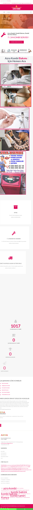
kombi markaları (23, 493)
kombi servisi (7, 471)
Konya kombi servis (12, 497)
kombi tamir (3, 495)
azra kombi (10, 488)
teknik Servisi (14, 466)
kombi (9, 491)
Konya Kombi (6, 468)
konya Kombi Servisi (22, 465)
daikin (18, 488)
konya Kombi (9, 466)
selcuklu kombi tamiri (26, 497)
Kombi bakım (4, 465)
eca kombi (19, 468)
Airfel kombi (23, 469)
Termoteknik (3, 499)
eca (10, 490)
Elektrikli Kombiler (5, 483)
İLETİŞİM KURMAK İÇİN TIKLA (16, 41)
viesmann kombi (5, 469)
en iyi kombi (13, 490)
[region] (16, 21)
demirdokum (21, 488)
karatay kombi (22, 471)
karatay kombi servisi (26, 490)
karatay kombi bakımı (19, 490)
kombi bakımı (9, 465)
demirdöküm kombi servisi (5, 490)
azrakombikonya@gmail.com (7, 443)
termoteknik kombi (15, 469)
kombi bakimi (14, 465)
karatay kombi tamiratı (4, 491)
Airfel (2, 488)
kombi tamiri (17, 496)
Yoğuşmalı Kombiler (5, 479)
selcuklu (2, 471)
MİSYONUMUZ (3, 454)
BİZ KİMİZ (3, 451)
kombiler (19, 493)
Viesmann (7, 499)
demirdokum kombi (25, 468)
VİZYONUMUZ (3, 453)
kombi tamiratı (7, 495)
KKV (2, 458)
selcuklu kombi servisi (19, 497)
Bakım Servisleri (24, 466)
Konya (5, 497)
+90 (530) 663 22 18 (15, 3)
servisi (17, 471)
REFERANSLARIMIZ (4, 456)
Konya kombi (19, 466)
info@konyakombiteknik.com (26, 3)
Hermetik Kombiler (5, 481)
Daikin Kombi (29, 469)
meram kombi (13, 471)
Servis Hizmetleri (12, 468)
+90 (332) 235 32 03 (6, 3)
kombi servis (28, 493)
